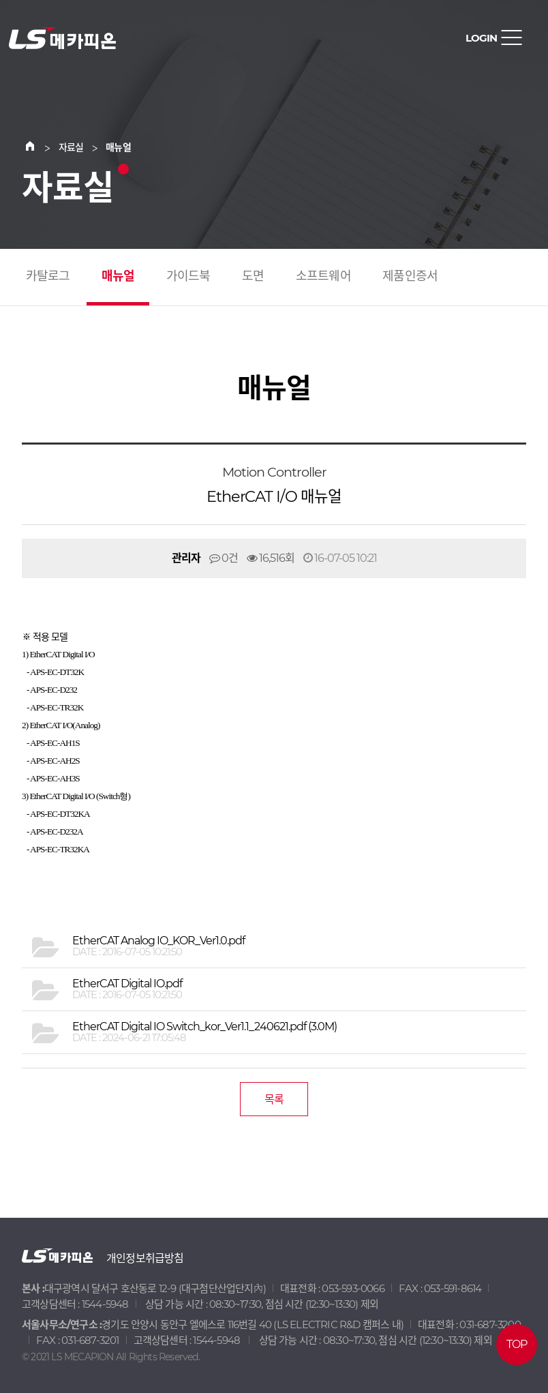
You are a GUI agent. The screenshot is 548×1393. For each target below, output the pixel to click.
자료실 (71, 147)
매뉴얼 (118, 276)
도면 (253, 276)
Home (38, 147)
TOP (517, 1344)
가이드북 (188, 276)
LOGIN (481, 37)
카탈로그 (48, 276)
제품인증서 (410, 276)
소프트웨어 (323, 276)
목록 (274, 1099)
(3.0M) (204, 1026)
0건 (223, 558)
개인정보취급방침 (145, 1258)
